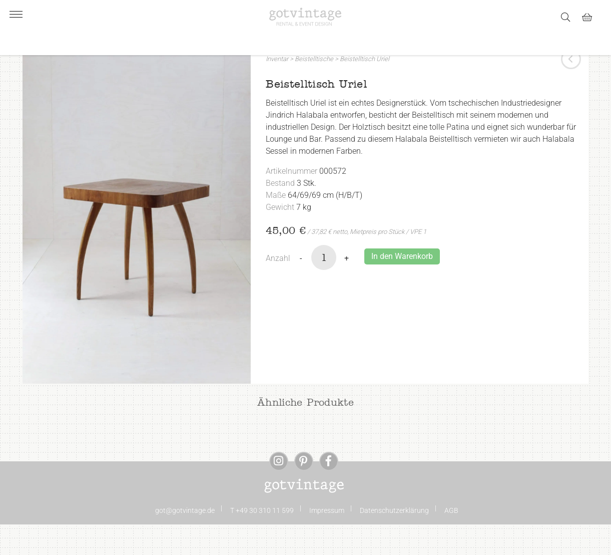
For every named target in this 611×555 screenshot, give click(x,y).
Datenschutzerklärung (394, 541)
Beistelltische (314, 89)
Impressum (326, 541)
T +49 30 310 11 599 (262, 541)
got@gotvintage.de (185, 541)
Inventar (277, 89)
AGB (451, 541)
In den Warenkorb (402, 287)
